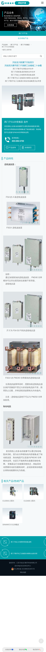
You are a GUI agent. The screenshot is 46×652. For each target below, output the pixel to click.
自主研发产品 (23, 38)
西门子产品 (23, 33)
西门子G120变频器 (8, 47)
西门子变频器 (25, 45)
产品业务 (5, 45)
